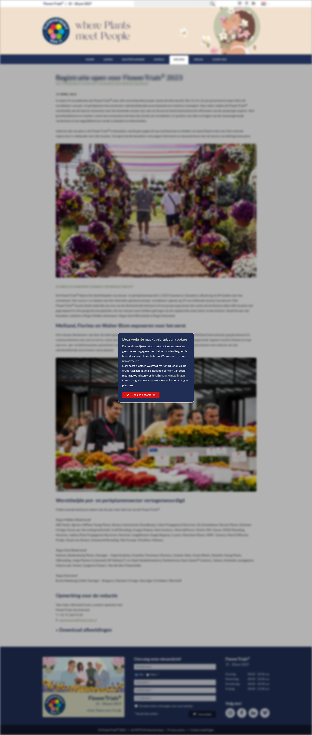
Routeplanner (133, 59)
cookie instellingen (173, 375)
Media (198, 59)
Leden (108, 59)
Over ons (219, 59)
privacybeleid (130, 361)
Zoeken (212, 3)
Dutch (264, 3)
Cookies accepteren (143, 394)
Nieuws (179, 59)
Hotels (159, 59)
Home (90, 59)
